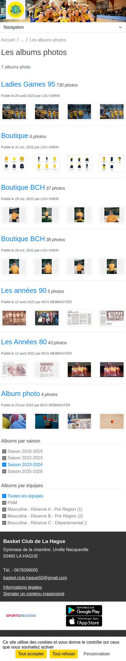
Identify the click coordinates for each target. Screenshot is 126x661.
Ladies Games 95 (28, 84)
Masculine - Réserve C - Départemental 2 (47, 523)
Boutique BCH (23, 187)
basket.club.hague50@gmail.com (35, 577)
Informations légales (22, 587)
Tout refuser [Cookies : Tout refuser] (63, 654)
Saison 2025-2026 (25, 471)
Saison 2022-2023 (25, 458)
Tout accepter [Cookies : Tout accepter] (31, 654)
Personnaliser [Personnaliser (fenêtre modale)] (97, 654)
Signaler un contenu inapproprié (33, 593)
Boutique (14, 135)
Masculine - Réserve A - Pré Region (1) (45, 509)
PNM (12, 502)
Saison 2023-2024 (25, 464)
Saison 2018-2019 (25, 451)
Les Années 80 (24, 342)
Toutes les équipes (25, 496)
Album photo (20, 393)
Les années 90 (23, 290)
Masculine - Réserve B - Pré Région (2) (45, 516)
